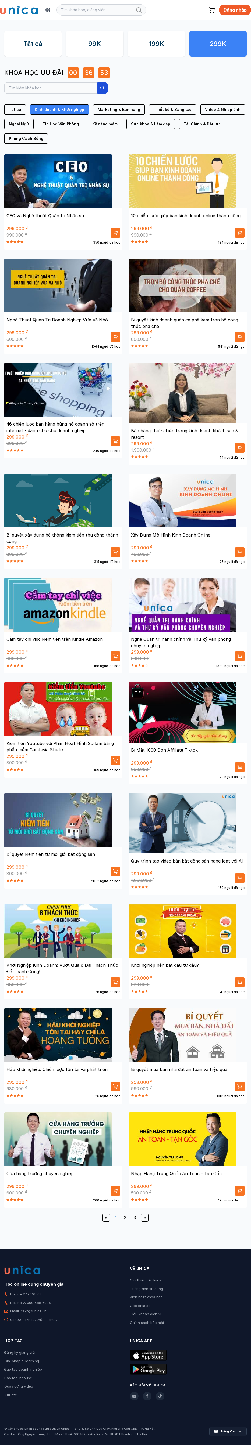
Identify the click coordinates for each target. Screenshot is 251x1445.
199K (156, 44)
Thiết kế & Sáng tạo (173, 109)
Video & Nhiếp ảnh (223, 109)
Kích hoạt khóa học (146, 1297)
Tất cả (33, 44)
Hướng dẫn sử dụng (146, 1289)
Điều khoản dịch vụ (146, 1314)
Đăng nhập (235, 10)
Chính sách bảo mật (147, 1322)
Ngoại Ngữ (19, 124)
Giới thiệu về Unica (145, 1280)
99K (94, 44)
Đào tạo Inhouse (18, 1378)
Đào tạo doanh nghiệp (23, 1369)
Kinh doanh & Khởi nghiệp (59, 109)
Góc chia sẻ (140, 1305)
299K (218, 44)
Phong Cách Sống (26, 138)
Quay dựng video (18, 1386)
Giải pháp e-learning (21, 1361)
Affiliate (10, 1395)
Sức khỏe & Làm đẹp (150, 124)
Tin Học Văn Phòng (61, 124)
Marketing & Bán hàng (119, 109)
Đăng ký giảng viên (20, 1352)
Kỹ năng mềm (105, 124)
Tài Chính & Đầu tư (202, 124)
